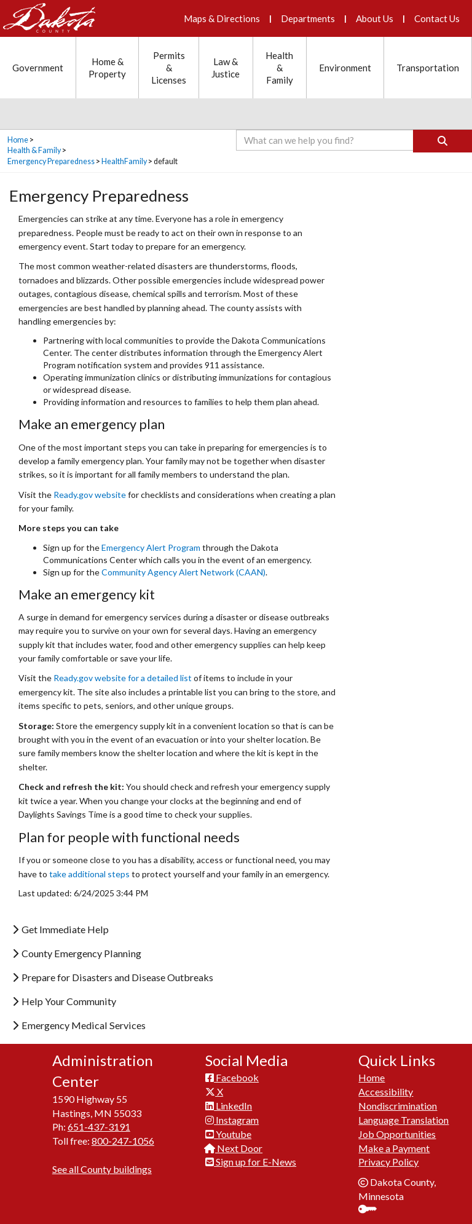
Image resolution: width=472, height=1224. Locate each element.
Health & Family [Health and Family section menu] (279, 67)
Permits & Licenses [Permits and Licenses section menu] (168, 67)
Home (17, 139)
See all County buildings (102, 1169)
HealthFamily (124, 161)
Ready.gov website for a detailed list (122, 678)
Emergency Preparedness (51, 161)
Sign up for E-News (250, 1161)
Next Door (233, 1148)
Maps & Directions (222, 18)
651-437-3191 (99, 1126)
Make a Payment (394, 1148)
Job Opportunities (397, 1134)
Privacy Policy (388, 1161)
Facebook (232, 1077)
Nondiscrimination (397, 1105)
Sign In (372, 1210)
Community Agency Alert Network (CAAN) (183, 572)
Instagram (232, 1120)
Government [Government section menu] (37, 67)
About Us (374, 18)
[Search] (442, 141)
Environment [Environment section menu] (345, 67)
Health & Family (34, 150)
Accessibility (385, 1091)
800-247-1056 (123, 1141)
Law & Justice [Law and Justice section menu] (225, 67)
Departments (308, 18)
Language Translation (403, 1120)
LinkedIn (228, 1105)
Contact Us (437, 18)
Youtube (228, 1134)
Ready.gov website (89, 494)
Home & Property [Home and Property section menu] (107, 67)
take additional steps (89, 874)
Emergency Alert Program (150, 547)
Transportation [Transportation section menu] (427, 67)
